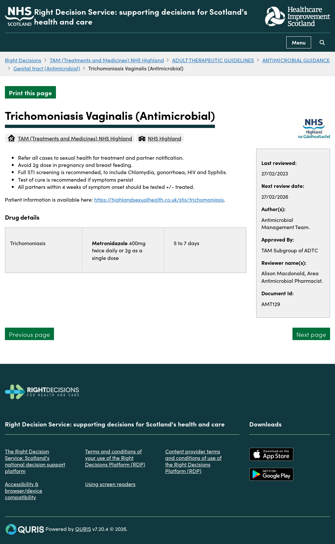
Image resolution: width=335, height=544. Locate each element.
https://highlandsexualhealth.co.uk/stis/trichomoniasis (159, 199)
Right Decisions (23, 59)
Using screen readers (110, 484)
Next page (311, 334)
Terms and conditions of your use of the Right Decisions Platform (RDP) (115, 457)
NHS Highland (160, 138)
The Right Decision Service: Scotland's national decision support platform (35, 461)
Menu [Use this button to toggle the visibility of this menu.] (299, 42)
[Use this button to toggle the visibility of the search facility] (322, 42)
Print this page (30, 92)
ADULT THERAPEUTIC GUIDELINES (213, 59)
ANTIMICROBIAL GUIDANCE (296, 59)
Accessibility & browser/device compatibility (23, 490)
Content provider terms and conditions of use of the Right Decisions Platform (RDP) (193, 461)
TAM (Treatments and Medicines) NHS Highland (107, 59)
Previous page (29, 334)
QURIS (83, 528)
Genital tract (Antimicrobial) (46, 68)
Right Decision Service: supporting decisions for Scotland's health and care (140, 16)
